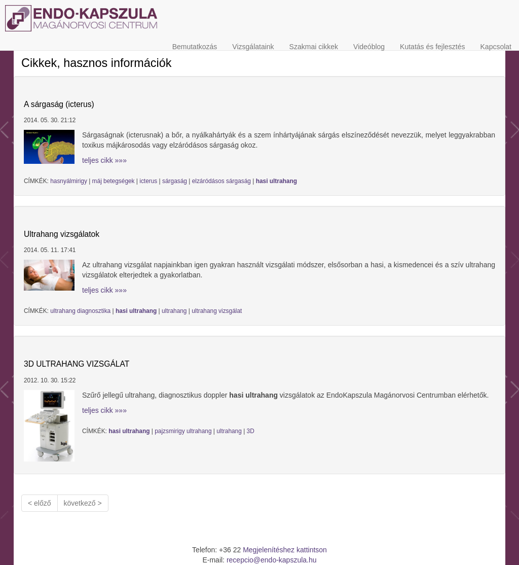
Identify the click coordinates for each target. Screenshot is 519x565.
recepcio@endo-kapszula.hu (272, 560)
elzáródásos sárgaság (221, 181)
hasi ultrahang (276, 181)
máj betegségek (113, 181)
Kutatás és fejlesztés (432, 47)
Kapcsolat (495, 47)
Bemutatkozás (194, 47)
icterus (148, 181)
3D (250, 431)
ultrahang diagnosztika (80, 310)
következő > (83, 503)
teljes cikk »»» (104, 160)
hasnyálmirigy (68, 181)
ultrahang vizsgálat (217, 310)
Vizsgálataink (253, 47)
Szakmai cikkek (313, 47)
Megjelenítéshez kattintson (285, 550)
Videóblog (369, 47)
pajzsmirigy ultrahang (183, 431)
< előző (39, 503)
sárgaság (174, 181)
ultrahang (174, 310)
